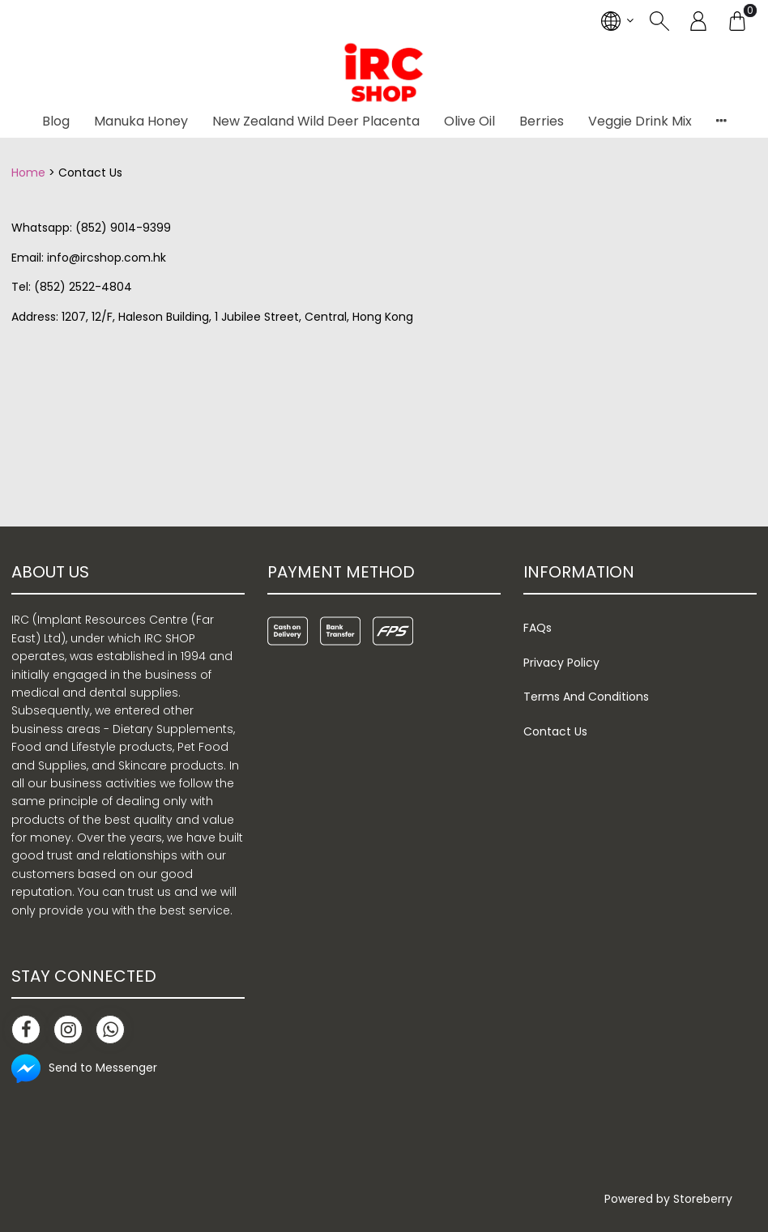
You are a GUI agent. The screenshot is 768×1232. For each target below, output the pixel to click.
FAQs (537, 628)
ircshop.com (115, 257)
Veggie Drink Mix (640, 121)
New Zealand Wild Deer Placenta (316, 121)
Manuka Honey (141, 121)
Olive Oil (469, 121)
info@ (63, 257)
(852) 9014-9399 (123, 228)
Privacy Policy (561, 662)
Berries (541, 121)
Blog (56, 121)
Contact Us (555, 731)
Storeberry (702, 1199)
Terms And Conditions (586, 696)
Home (28, 172)
